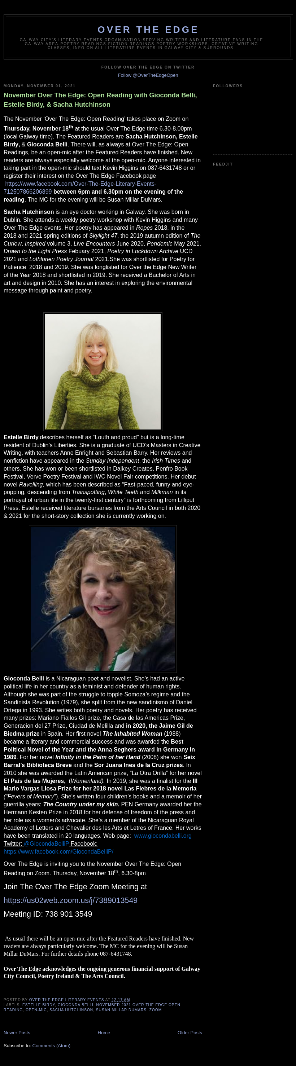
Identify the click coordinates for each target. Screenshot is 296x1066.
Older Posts (190, 1032)
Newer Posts (17, 1032)
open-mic (36, 1010)
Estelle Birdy (38, 1005)
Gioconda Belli (75, 1005)
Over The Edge (148, 29)
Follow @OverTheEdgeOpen (148, 75)
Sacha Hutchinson (71, 1010)
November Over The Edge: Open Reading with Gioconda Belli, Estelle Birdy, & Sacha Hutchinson (100, 100)
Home (104, 1032)
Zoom (155, 1010)
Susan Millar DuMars (121, 1010)
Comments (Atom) (51, 1045)
